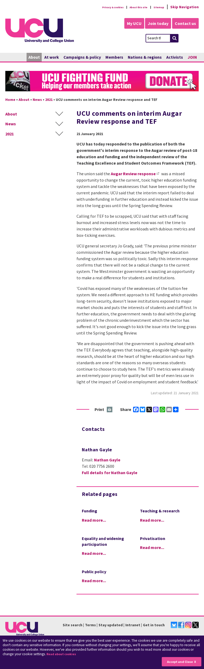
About (34, 57)
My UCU (129, 23)
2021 (49, 99)
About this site (130, 7)
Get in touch (154, 625)
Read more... (94, 520)
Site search (72, 625)
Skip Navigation (184, 7)
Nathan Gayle (107, 459)
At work (51, 57)
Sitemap (156, 7)
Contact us (185, 23)
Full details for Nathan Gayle (109, 472)
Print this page (109, 409)
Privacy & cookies (94, 7)
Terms (90, 625)
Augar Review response (133, 173)
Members (114, 57)
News (37, 99)
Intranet (132, 625)
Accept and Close (178, 661)
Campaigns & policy (82, 57)
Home (10, 99)
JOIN (192, 57)
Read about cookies (63, 654)
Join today (155, 23)
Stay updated (111, 625)
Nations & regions (145, 57)
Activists (174, 57)
